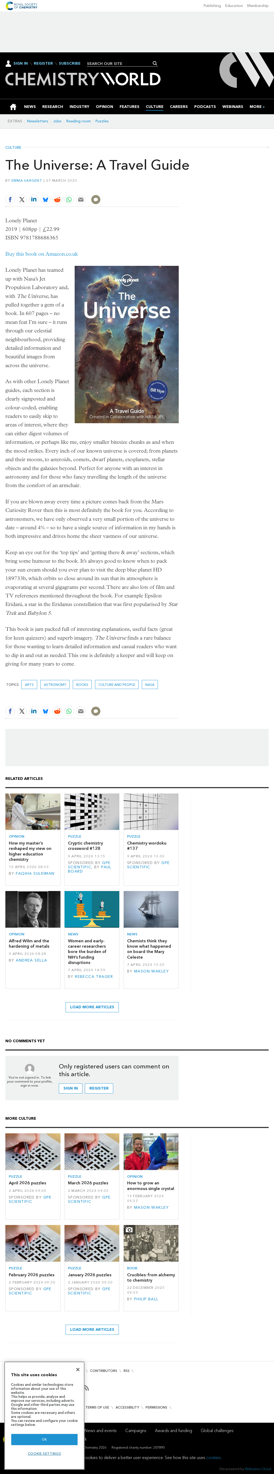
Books (82, 685)
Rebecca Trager (94, 976)
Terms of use (97, 1407)
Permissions (156, 1407)
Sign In (20, 63)
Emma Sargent (27, 180)
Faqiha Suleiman (35, 873)
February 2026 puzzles (31, 1274)
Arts (29, 685)
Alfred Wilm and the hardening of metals (29, 943)
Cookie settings (44, 1454)
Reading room (78, 121)
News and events (101, 1430)
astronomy (55, 685)
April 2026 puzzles (27, 1182)
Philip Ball (146, 1299)
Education (234, 5)
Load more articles (92, 1007)
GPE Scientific (89, 865)
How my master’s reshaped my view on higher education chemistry (30, 851)
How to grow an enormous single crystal (150, 1185)
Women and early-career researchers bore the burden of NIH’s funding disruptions (87, 951)
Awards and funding (173, 1430)
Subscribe (70, 63)
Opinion (16, 836)
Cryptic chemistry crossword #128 (85, 846)
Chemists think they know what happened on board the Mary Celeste (149, 949)
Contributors (103, 1371)
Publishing (212, 5)
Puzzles (102, 121)
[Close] (78, 1369)
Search (155, 63)
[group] (256, 106)
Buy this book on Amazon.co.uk (41, 254)
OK (44, 1439)
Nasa (149, 685)
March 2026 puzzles (88, 1182)
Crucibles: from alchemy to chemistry (151, 1277)
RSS (127, 1371)
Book (132, 1268)
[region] (44, 1416)
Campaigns (135, 1430)
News (73, 934)
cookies (213, 1457)
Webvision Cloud (258, 1469)
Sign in (70, 1088)
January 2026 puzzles (89, 1274)
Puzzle (74, 836)
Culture (13, 148)
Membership (258, 5)
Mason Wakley (151, 971)
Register (43, 63)
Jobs (57, 121)
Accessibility (127, 1407)
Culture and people (116, 685)
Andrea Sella (31, 960)
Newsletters (37, 121)
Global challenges (217, 1430)
